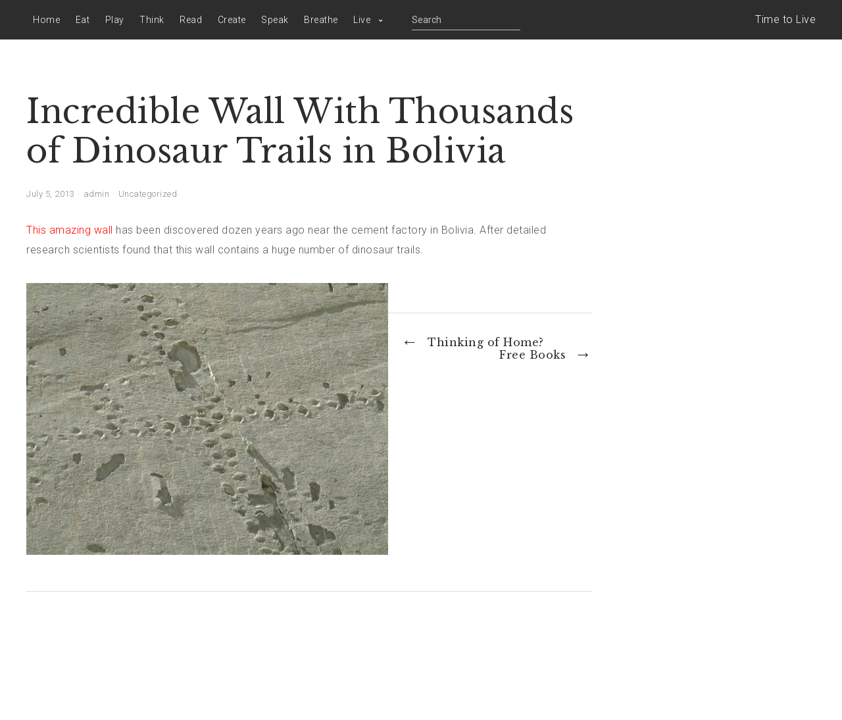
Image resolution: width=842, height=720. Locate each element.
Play (114, 19)
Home (46, 19)
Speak (275, 19)
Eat (83, 19)
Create (232, 19)
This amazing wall (69, 230)
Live (361, 19)
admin (97, 194)
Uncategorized (148, 194)
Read (191, 19)
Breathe (321, 19)
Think (151, 19)
